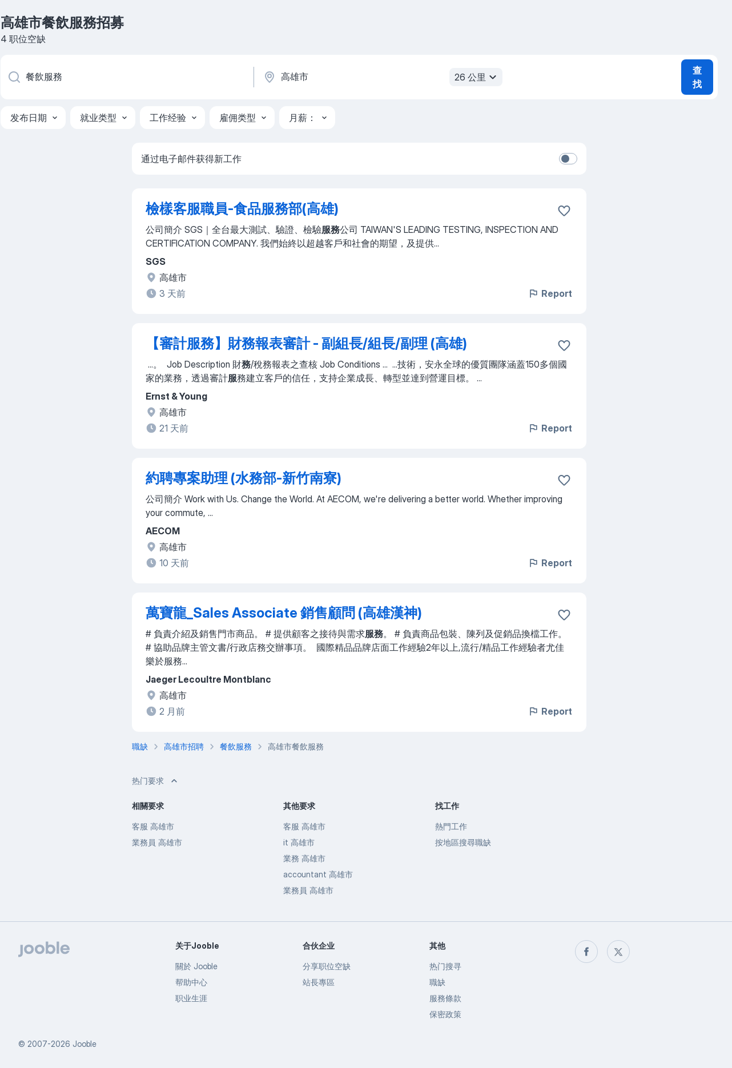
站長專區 (319, 982)
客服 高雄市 (153, 826)
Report (550, 293)
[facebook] (586, 951)
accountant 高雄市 (318, 874)
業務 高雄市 (304, 858)
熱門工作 (451, 826)
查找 (697, 77)
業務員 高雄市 (157, 842)
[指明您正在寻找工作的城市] (381, 77)
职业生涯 (191, 998)
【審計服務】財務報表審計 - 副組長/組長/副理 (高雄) (306, 343)
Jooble (84, 1044)
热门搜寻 (445, 966)
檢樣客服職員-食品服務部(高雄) (242, 208)
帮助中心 (191, 982)
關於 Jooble (196, 966)
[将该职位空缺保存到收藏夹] (564, 211)
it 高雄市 (299, 842)
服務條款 (445, 998)
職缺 (437, 982)
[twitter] (618, 951)
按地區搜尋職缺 (463, 842)
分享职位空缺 (327, 966)
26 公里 (477, 77)
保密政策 (445, 1014)
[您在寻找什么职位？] (126, 77)
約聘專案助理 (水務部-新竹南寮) (243, 478)
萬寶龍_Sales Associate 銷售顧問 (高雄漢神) (284, 612)
